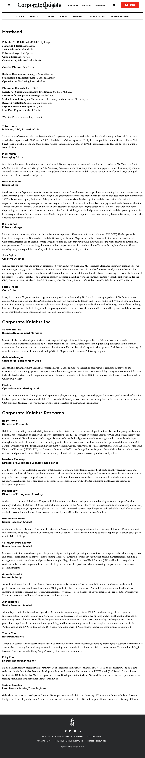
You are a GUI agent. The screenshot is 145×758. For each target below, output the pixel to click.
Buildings (78, 16)
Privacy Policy (44, 741)
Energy (63, 16)
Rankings (87, 5)
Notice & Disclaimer (97, 741)
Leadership (35, 16)
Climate (20, 16)
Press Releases (94, 736)
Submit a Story (62, 736)
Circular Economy (119, 16)
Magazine (100, 5)
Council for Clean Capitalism (69, 741)
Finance (50, 16)
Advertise (78, 736)
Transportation (96, 16)
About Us (73, 5)
